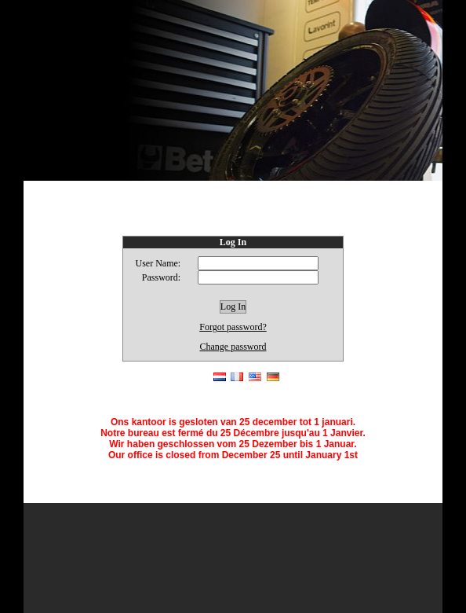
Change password (233, 346)
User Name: (158, 263)
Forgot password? (232, 326)
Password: (161, 277)
